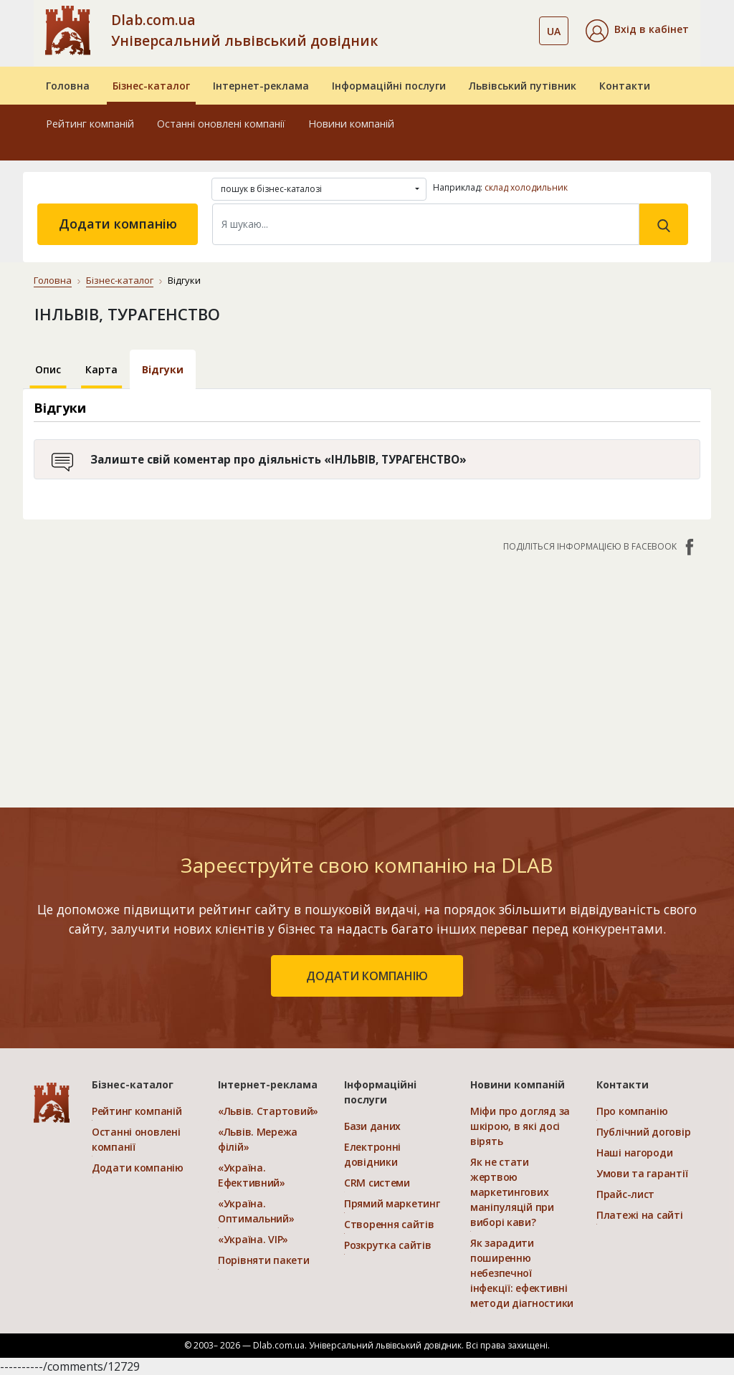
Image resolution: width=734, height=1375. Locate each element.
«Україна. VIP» (253, 1239)
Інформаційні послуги (389, 85)
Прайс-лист (625, 1194)
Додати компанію (118, 223)
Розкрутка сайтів (388, 1245)
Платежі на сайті (639, 1215)
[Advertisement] (367, 672)
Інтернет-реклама (261, 85)
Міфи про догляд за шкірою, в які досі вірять (520, 1126)
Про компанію (632, 1111)
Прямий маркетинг (392, 1203)
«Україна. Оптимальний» (256, 1211)
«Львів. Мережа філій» (257, 1139)
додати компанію (367, 976)
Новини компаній (351, 123)
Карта (101, 369)
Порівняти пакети (264, 1260)
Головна (68, 85)
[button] (637, 30)
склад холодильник (526, 187)
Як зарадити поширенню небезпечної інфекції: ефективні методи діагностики (521, 1273)
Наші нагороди (634, 1152)
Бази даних (372, 1126)
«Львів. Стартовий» (268, 1111)
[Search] (425, 224)
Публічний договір (643, 1132)
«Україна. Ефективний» (251, 1175)
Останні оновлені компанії (221, 123)
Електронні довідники (372, 1154)
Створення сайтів (389, 1224)
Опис (48, 369)
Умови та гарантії (641, 1173)
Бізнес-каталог (151, 85)
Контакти (624, 85)
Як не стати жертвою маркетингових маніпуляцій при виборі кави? (512, 1192)
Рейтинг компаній (90, 123)
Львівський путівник (522, 85)
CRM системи (377, 1182)
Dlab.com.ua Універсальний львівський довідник (244, 30)
